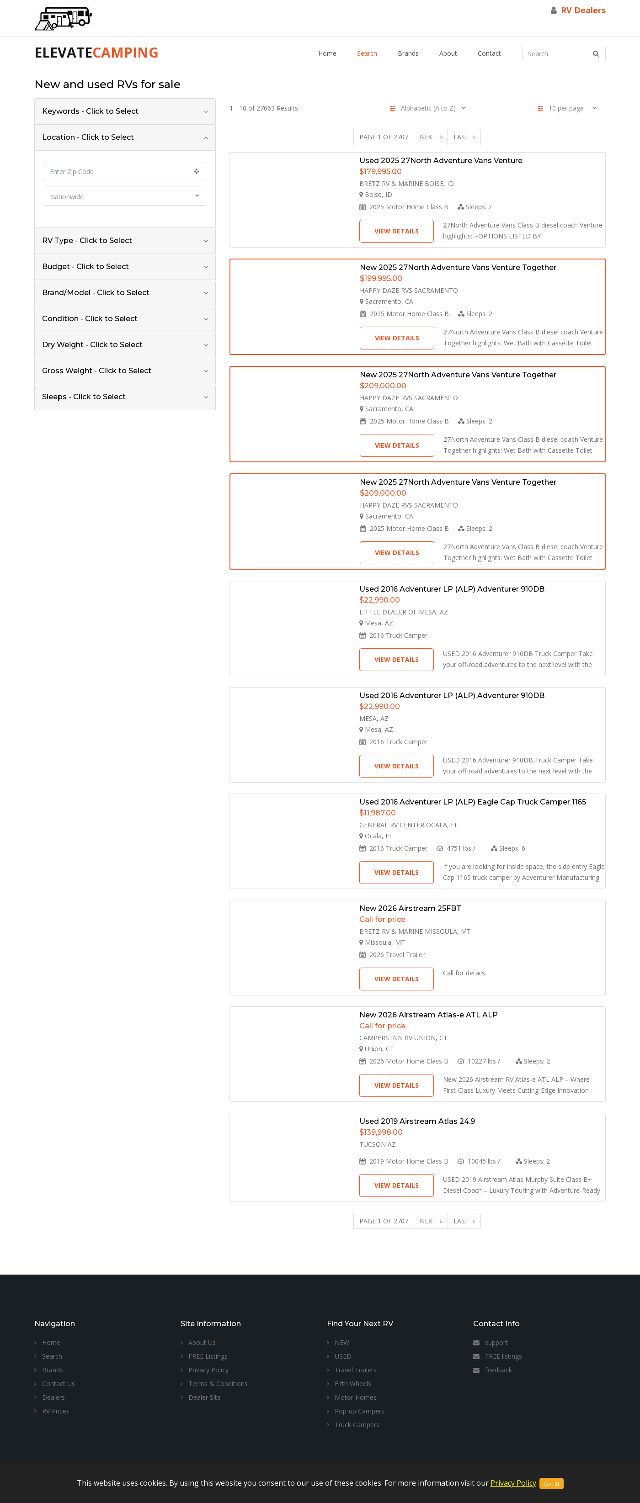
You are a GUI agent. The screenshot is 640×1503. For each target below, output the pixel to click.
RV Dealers (583, 10)
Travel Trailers (352, 1369)
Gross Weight (96, 370)
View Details (396, 231)
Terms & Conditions (214, 1383)
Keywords (90, 111)
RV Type (87, 240)
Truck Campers (353, 1424)
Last (464, 136)
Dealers (49, 1397)
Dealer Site (201, 1397)
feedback (492, 1369)
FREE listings (497, 1356)
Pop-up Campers (355, 1411)
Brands (408, 53)
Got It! (551, 1483)
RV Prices (51, 1411)
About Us (198, 1342)
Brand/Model (95, 292)
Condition (90, 318)
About (448, 53)
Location (88, 137)
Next (431, 136)
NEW (338, 1342)
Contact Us (54, 1383)
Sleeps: (475, 206)
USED (339, 1356)
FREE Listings (204, 1356)
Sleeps (84, 396)
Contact (489, 53)
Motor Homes (352, 1397)
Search (367, 53)
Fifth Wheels (349, 1383)
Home (327, 53)
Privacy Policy (205, 1369)
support (490, 1342)
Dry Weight (92, 344)
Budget (85, 266)
